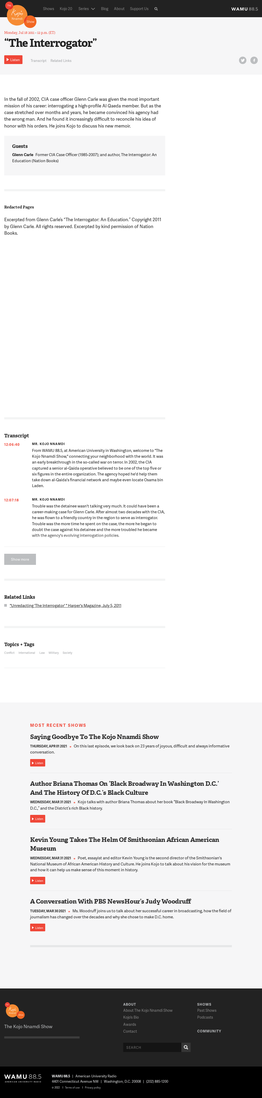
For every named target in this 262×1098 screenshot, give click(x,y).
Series (84, 8)
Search (184, 1047)
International (27, 653)
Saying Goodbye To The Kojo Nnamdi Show (94, 737)
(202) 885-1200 (157, 1081)
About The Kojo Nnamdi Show (148, 1010)
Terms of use (72, 1087)
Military (54, 653)
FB (253, 61)
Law (42, 653)
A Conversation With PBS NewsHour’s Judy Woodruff (110, 901)
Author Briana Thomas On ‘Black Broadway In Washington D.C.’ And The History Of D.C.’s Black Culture (124, 788)
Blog (104, 8)
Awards (129, 1024)
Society (67, 653)
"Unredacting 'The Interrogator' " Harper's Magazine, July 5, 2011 (65, 605)
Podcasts (205, 1017)
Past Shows (207, 1010)
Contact (130, 1031)
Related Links (60, 60)
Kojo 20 (66, 8)
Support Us (139, 8)
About (119, 8)
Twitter (242, 61)
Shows (48, 8)
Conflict (9, 653)
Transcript (39, 60)
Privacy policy (93, 1087)
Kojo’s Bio (131, 1017)
